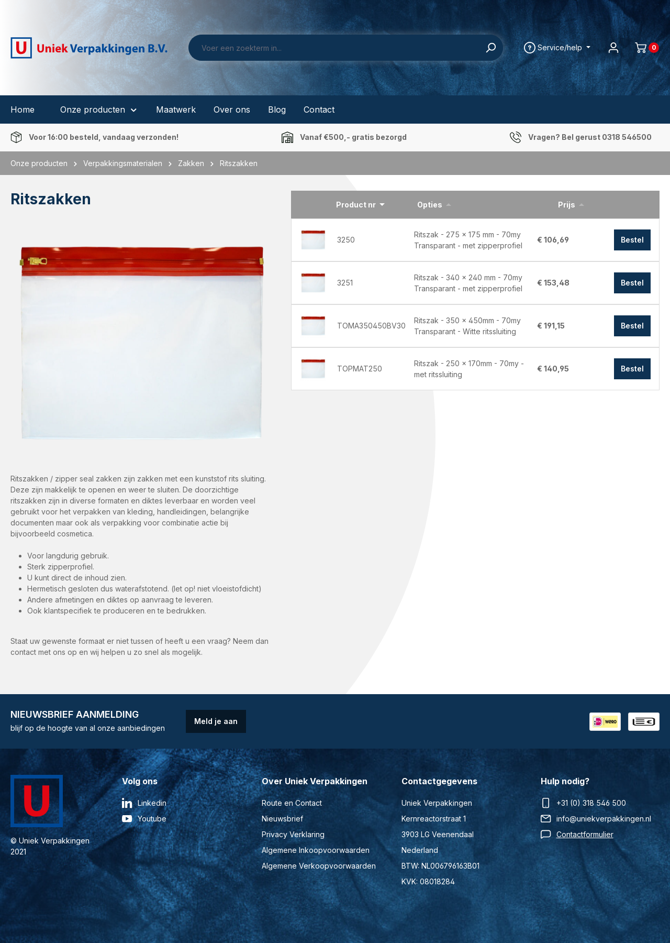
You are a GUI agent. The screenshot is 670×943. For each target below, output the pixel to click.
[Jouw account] (613, 47)
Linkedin (152, 802)
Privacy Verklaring (293, 834)
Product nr (356, 204)
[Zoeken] (490, 48)
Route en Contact (292, 802)
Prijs (566, 204)
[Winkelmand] (643, 47)
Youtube (152, 818)
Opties (429, 204)
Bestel (632, 239)
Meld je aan (216, 721)
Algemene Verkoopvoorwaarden (319, 865)
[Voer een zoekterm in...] (333, 48)
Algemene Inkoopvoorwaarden (316, 850)
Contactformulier (584, 834)
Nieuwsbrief (282, 818)
